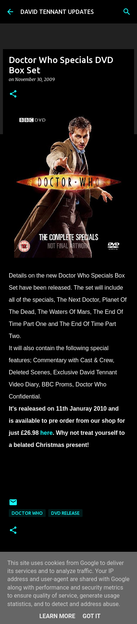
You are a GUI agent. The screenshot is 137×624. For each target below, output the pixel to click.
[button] (13, 94)
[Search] (126, 12)
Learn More (57, 616)
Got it (91, 616)
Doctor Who (27, 513)
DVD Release (65, 513)
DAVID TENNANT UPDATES (57, 11)
